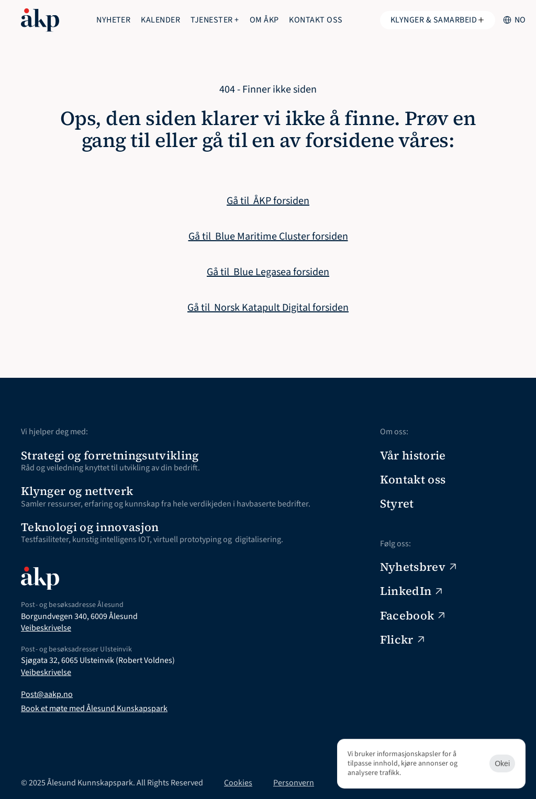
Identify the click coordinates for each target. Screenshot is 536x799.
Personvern (293, 783)
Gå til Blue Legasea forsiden (268, 272)
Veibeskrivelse (46, 628)
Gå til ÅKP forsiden (268, 201)
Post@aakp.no (47, 694)
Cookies (238, 783)
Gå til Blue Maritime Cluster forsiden (268, 236)
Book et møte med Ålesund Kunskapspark (94, 708)
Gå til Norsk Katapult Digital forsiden (268, 307)
